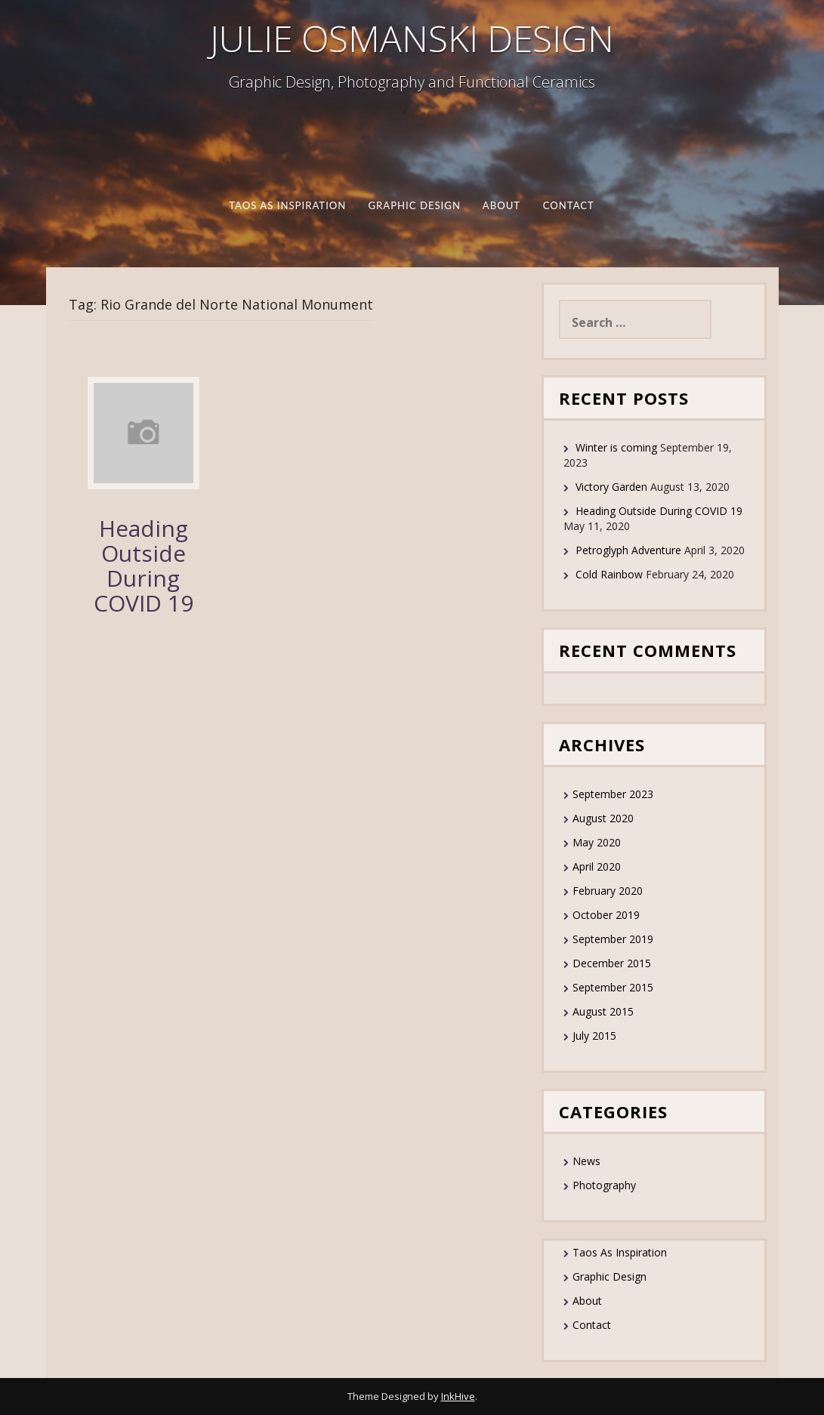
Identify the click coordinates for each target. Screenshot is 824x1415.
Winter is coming (616, 447)
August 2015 (603, 1011)
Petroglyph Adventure (628, 550)
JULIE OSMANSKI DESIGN (412, 38)
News (586, 1161)
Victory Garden (611, 486)
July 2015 (594, 1035)
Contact (568, 205)
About (501, 205)
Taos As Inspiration (288, 205)
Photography (604, 1185)
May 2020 (596, 842)
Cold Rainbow (609, 574)
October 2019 (606, 915)
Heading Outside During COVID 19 (143, 565)
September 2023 (612, 794)
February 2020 (607, 890)
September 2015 (612, 987)
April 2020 (596, 866)
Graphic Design (414, 205)
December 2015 (611, 963)
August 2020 (603, 818)
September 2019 (612, 939)
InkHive (458, 1396)
